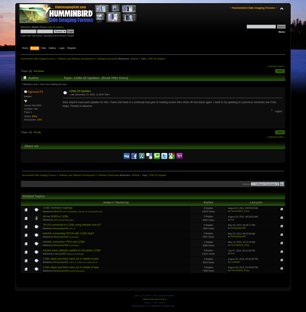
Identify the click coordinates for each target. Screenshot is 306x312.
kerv (233, 253)
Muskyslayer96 (60, 228)
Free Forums (160, 299)
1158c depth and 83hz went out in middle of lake (71, 258)
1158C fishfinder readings (57, 207)
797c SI (72, 229)
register (59, 27)
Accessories (74, 237)
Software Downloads (75, 254)
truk (55, 220)
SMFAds (147, 299)
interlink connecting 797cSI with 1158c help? (68, 233)
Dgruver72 (35, 91)
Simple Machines (167, 295)
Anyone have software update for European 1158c (72, 250)
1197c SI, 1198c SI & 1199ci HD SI (83, 262)
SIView (133, 58)
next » (281, 66)
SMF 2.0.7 (139, 295)
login (49, 27)
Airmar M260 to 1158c (55, 216)
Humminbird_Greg (240, 211)
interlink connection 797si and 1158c (64, 241)
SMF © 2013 (152, 295)
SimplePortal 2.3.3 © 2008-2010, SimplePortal (153, 306)
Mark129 (57, 211)
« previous (272, 66)
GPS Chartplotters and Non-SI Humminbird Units (83, 212)
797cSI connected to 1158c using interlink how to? (72, 224)
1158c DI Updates (80, 91)
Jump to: (246, 184)
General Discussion (66, 220)
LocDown (235, 262)
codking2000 (59, 253)
